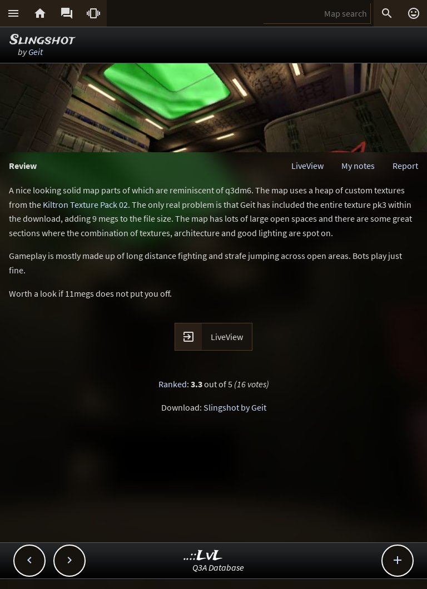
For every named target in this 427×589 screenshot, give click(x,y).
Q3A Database (218, 567)
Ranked (172, 384)
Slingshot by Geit (234, 407)
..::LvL (203, 556)
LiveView (307, 165)
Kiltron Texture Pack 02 (85, 204)
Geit (35, 51)
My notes (358, 165)
